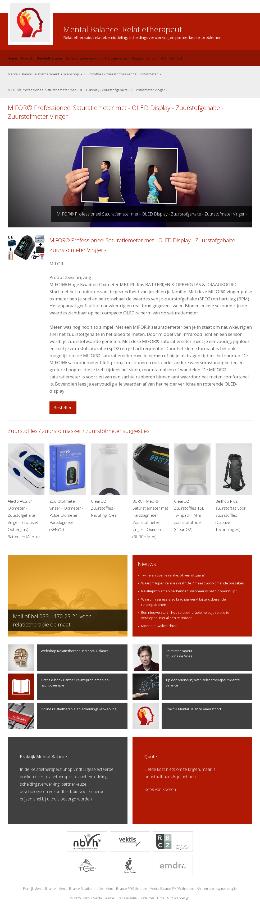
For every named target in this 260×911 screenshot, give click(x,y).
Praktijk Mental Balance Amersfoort (177, 716)
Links (160, 898)
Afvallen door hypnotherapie (217, 888)
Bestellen (62, 407)
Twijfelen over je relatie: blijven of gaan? (172, 575)
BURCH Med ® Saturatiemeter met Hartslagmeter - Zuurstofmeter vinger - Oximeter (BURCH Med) (151, 491)
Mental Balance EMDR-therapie (172, 888)
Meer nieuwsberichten (159, 625)
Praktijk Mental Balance (39, 888)
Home (12, 58)
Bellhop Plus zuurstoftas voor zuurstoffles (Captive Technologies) (234, 487)
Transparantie (127, 898)
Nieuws (137, 58)
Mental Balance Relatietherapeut (33, 74)
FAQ (163, 58)
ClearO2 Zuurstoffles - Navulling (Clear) (109, 480)
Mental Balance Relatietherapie (80, 888)
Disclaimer (146, 898)
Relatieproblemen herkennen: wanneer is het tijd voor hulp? (189, 591)
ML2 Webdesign (178, 898)
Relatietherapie (49, 58)
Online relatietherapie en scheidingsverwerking (62, 716)
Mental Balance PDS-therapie (126, 888)
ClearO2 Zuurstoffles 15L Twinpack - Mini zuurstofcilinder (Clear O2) (192, 487)
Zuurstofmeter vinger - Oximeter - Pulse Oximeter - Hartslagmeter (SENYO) (67, 487)
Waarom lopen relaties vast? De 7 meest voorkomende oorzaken (192, 583)
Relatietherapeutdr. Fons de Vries (162, 657)
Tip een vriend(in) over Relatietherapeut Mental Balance (186, 687)
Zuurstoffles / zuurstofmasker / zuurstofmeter (120, 74)
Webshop (71, 74)
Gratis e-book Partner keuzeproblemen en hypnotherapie (58, 687)
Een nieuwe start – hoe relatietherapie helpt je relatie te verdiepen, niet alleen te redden (185, 615)
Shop (151, 58)
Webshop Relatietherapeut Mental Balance (58, 657)
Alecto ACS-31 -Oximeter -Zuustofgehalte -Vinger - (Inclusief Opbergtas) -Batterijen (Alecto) (26, 491)
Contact (176, 58)
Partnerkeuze (116, 58)
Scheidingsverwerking (83, 58)
